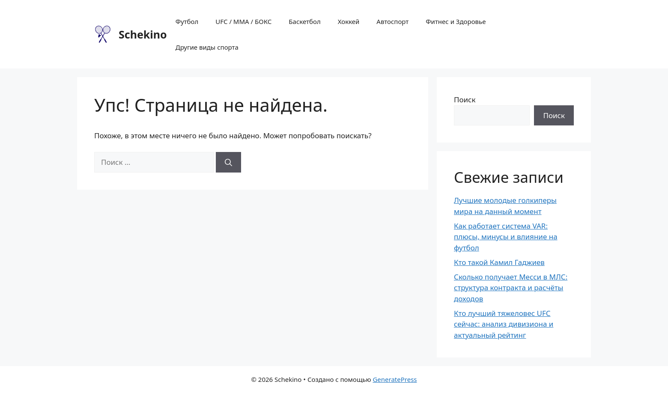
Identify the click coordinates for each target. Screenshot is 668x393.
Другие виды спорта (207, 47)
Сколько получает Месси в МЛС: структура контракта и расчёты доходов (510, 288)
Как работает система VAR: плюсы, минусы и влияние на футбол (506, 237)
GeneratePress (395, 379)
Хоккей (349, 21)
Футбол (187, 21)
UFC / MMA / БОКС (243, 21)
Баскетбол (304, 21)
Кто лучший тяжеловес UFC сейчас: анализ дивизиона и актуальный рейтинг (503, 324)
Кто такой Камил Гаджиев (499, 262)
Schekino (143, 34)
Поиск (465, 99)
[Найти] (228, 162)
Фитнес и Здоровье (456, 21)
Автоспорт (392, 21)
